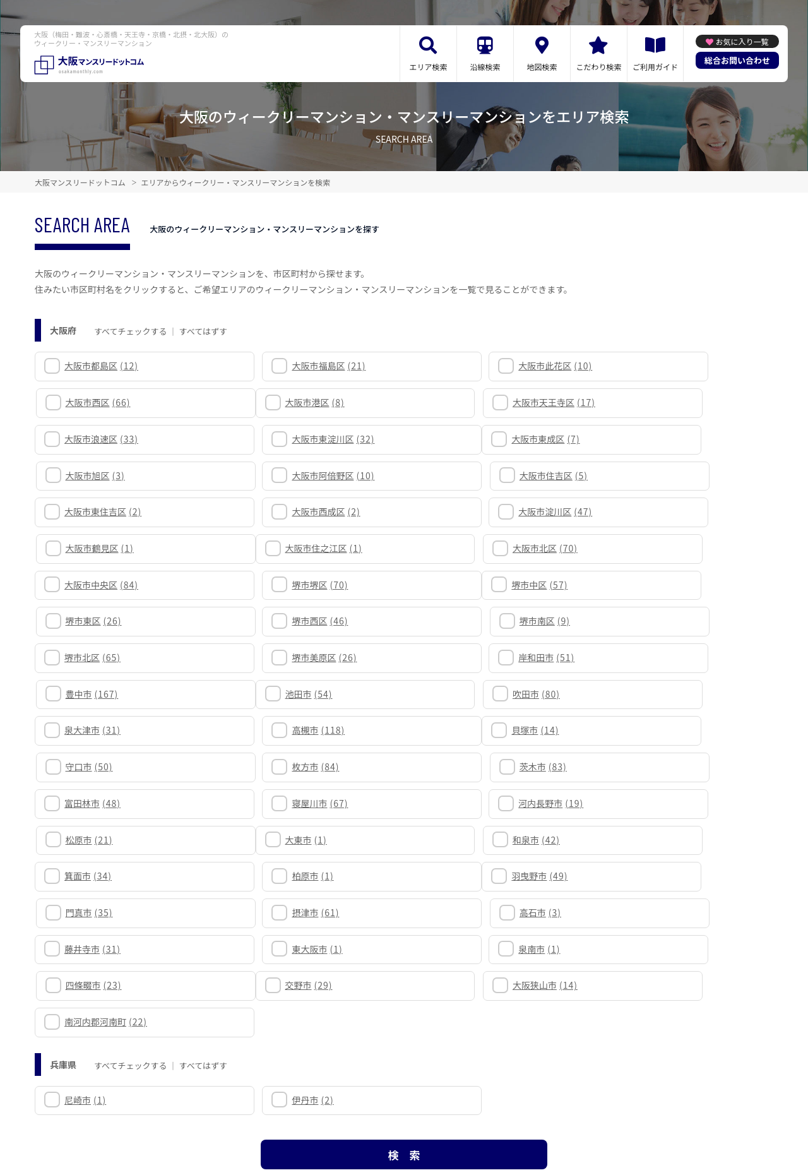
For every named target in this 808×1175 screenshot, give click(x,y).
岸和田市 (467, 584)
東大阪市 (277, 803)
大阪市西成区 (286, 475)
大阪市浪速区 (476, 402)
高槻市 (652, 620)
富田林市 (94, 694)
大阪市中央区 (476, 511)
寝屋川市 (280, 694)
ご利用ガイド (655, 66)
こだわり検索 (598, 66)
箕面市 (463, 730)
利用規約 (331, 1119)
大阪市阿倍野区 (480, 438)
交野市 (89, 839)
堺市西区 (467, 548)
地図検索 (541, 66)
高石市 (647, 766)
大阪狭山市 (285, 839)
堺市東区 (280, 548)
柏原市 (647, 730)
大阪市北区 (285, 511)
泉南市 (460, 803)
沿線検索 (485, 66)
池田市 (89, 620)
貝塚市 (89, 657)
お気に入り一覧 (741, 41)
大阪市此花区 (476, 365)
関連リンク (214, 1119)
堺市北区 (94, 584)
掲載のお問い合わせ (575, 1119)
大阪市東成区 (100, 438)
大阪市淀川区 (476, 475)
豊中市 (652, 584)
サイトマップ (275, 1119)
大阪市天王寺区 (293, 402)
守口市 (276, 657)
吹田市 (276, 620)
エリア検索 (428, 66)
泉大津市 (467, 620)
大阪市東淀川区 (667, 402)
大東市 (86, 730)
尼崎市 (86, 917)
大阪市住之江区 (104, 511)
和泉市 (276, 730)
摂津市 (463, 766)
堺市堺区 (654, 511)
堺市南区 (651, 548)
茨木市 (650, 657)
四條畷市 (654, 803)
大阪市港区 (95, 402)
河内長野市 (471, 694)
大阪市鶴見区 (660, 475)
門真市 (276, 766)
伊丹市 (273, 917)
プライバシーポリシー (405, 1119)
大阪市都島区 (103, 365)
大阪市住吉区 (660, 438)
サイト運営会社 (492, 1119)
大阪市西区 (658, 365)
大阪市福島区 (289, 365)
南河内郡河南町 (480, 839)
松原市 (650, 694)
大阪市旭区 (282, 438)
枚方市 (463, 657)
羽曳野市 (94, 766)
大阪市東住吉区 (104, 475)
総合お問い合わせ (737, 60)
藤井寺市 (94, 803)
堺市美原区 (285, 584)
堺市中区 (94, 548)
